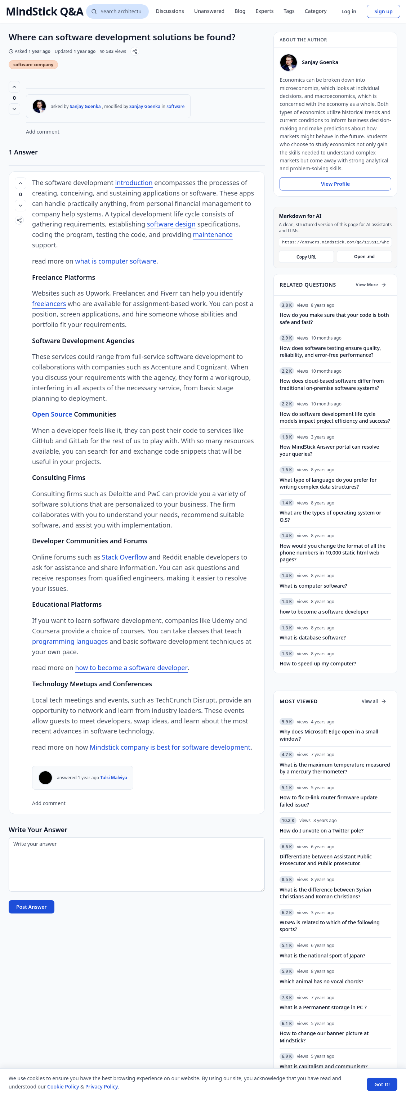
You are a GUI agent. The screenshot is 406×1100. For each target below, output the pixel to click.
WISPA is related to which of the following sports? (330, 926)
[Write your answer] (137, 864)
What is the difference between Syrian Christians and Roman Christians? (325, 894)
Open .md (364, 257)
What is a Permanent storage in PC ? (323, 1008)
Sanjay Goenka (85, 106)
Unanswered (209, 11)
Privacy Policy (101, 1086)
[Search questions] (117, 11)
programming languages (70, 641)
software (175, 106)
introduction (133, 182)
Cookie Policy (63, 1086)
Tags (289, 11)
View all (374, 702)
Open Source (52, 414)
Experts (264, 11)
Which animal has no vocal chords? (321, 982)
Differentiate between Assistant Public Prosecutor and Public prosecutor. (326, 860)
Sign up (383, 11)
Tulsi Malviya (113, 778)
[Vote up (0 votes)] (14, 87)
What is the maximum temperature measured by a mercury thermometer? (335, 769)
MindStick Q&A (44, 11)
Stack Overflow (124, 557)
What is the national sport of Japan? (322, 956)
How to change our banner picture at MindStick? (324, 1037)
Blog (240, 11)
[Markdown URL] (335, 242)
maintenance (212, 234)
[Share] (134, 51)
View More (371, 285)
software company (33, 65)
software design (171, 224)
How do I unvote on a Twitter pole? (321, 831)
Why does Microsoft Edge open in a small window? (329, 735)
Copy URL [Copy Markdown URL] (306, 258)
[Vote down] (14, 109)
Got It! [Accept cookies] (382, 1084)
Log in (349, 11)
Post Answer (31, 906)
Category (316, 11)
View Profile (335, 183)
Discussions (170, 11)
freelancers (49, 303)
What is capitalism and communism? (323, 1067)
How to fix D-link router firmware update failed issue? (329, 801)
